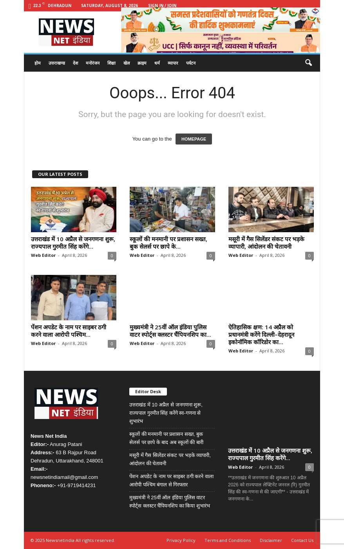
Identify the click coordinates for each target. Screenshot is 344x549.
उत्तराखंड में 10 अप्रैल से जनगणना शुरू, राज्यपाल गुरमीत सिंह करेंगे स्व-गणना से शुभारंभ (166, 413)
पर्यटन (191, 63)
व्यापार (173, 63)
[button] (308, 63)
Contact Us (302, 540)
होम (37, 63)
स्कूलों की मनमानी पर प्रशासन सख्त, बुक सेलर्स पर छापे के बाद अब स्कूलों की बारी (166, 438)
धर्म (157, 63)
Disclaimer (271, 540)
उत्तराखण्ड (57, 63)
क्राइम (142, 63)
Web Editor (43, 255)
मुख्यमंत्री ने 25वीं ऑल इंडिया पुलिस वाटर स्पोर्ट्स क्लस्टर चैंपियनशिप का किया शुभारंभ (169, 502)
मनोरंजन (93, 63)
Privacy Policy (181, 540)
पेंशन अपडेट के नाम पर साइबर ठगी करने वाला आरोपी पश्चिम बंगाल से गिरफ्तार (171, 480)
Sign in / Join (162, 5)
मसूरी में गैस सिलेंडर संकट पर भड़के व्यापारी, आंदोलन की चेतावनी (266, 242)
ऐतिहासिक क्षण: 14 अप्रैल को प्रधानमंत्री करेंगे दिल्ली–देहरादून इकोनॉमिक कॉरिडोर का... (261, 334)
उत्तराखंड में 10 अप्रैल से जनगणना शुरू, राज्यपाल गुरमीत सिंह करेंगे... (73, 242)
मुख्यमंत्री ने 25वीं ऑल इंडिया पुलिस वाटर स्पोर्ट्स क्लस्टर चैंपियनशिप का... (170, 330)
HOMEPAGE (193, 139)
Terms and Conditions (228, 540)
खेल (126, 63)
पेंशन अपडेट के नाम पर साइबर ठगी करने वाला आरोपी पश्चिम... (68, 330)
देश (75, 63)
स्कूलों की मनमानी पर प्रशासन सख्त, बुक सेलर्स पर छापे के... (168, 242)
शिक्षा (111, 63)
